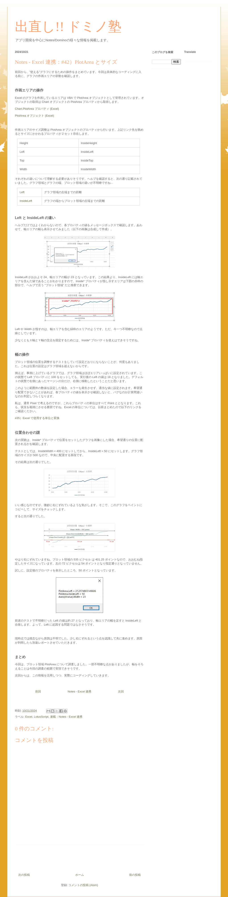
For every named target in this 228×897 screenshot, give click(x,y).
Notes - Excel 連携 (80, 691)
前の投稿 (135, 874)
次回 (121, 691)
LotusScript (41, 716)
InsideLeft (26, 201)
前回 (38, 691)
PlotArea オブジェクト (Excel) (34, 115)
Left (22, 192)
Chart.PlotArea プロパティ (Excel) (37, 108)
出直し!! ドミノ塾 (68, 26)
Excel (28, 716)
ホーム (79, 874)
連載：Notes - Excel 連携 (66, 716)
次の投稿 (24, 874)
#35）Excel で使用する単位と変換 (37, 418)
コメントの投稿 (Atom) (83, 885)
